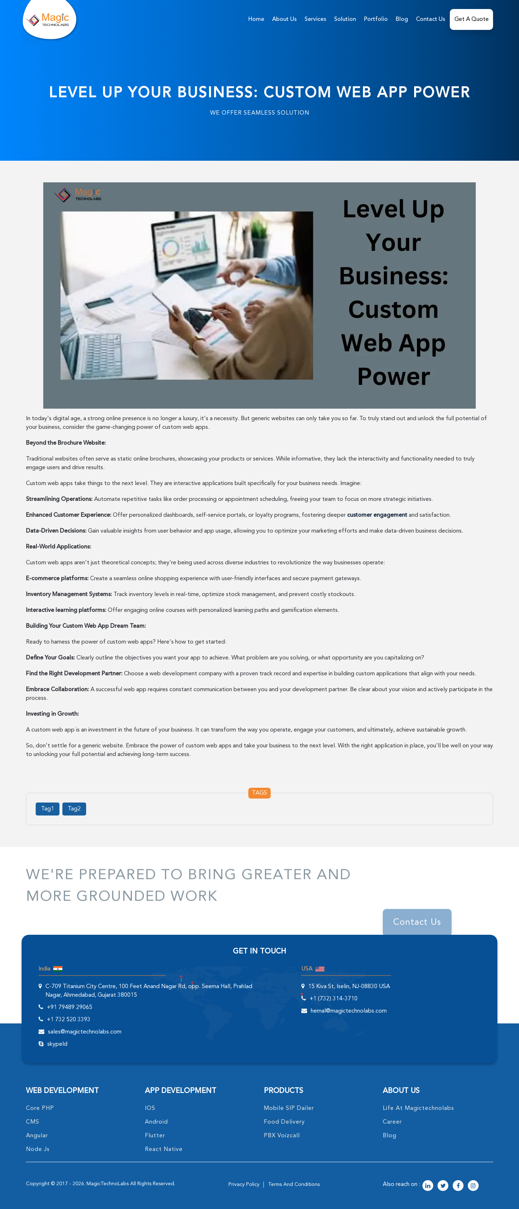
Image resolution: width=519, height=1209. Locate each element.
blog (389, 1136)
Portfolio (376, 19)
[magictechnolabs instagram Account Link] (473, 1186)
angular (37, 1136)
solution (345, 19)
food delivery (284, 1122)
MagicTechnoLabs (107, 1183)
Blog (402, 19)
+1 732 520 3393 (68, 1020)
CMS (32, 1122)
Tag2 (74, 809)
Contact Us (430, 19)
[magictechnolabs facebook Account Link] (458, 1186)
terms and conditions (294, 1184)
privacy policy (244, 1184)
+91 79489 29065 (69, 1007)
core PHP (40, 1108)
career (392, 1122)
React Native (164, 1149)
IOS (150, 1108)
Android (156, 1122)
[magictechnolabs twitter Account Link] (443, 1186)
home (256, 19)
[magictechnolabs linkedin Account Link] (427, 1186)
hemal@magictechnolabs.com (349, 1011)
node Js (38, 1149)
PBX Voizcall (282, 1136)
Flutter (155, 1136)
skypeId (57, 1044)
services (315, 19)
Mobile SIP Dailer (289, 1108)
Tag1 (47, 809)
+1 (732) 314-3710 (334, 999)
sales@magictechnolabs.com (84, 1032)
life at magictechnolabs (418, 1108)
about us (284, 19)
